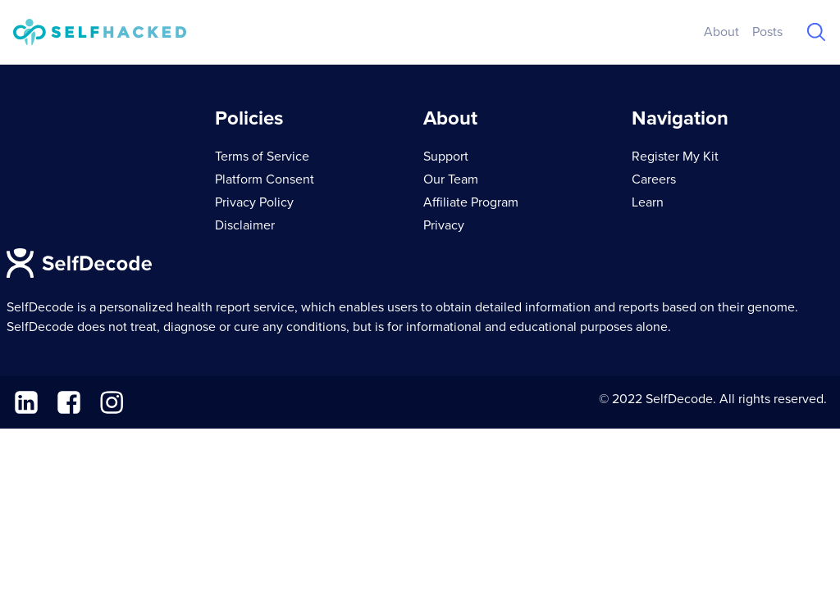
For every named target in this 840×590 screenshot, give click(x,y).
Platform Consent (264, 179)
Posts (767, 32)
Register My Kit (675, 156)
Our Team (450, 179)
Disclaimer (245, 225)
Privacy (443, 225)
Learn (648, 202)
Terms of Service (262, 156)
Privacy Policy (254, 202)
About (721, 32)
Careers (654, 179)
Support (445, 156)
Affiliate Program (470, 202)
